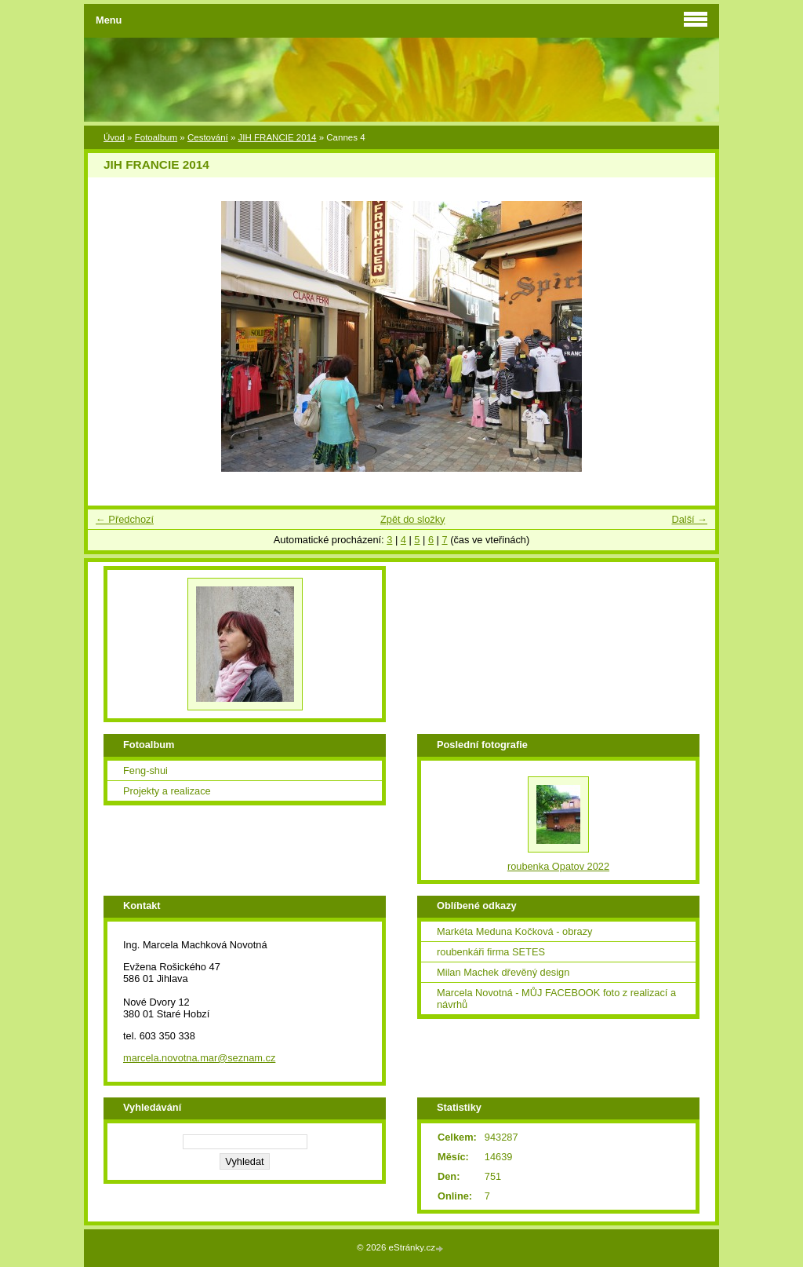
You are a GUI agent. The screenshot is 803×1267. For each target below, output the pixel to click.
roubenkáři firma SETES (491, 952)
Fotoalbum (156, 137)
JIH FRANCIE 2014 (277, 137)
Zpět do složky (412, 519)
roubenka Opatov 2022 (558, 866)
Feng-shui (145, 770)
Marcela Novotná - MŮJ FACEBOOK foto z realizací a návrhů (556, 998)
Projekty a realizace (167, 791)
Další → (689, 519)
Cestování (207, 137)
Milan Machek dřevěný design (503, 972)
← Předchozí (125, 519)
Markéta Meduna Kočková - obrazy (514, 931)
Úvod (114, 137)
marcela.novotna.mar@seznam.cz (199, 1058)
